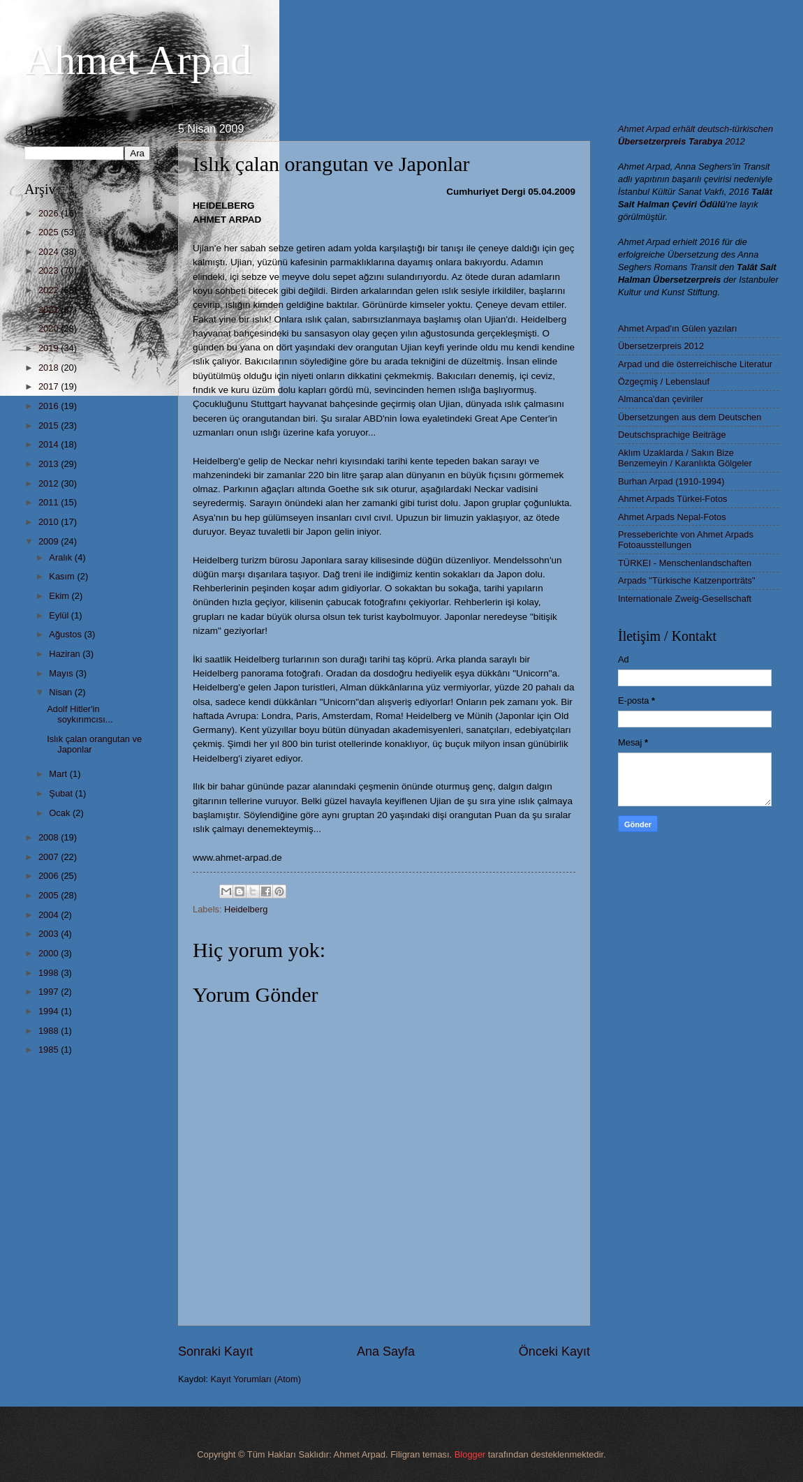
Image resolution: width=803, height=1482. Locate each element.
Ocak (61, 813)
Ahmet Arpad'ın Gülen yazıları (677, 328)
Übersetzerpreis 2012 (661, 346)
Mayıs (62, 673)
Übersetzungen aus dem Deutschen (689, 417)
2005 (49, 895)
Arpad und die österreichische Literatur (695, 364)
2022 (49, 290)
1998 (49, 973)
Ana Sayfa (386, 1351)
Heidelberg (245, 909)
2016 (49, 406)
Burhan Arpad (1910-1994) (671, 481)
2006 (49, 875)
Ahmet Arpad (137, 60)
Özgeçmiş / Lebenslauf (663, 381)
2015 (49, 425)
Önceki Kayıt (554, 1351)
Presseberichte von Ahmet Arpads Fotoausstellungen (685, 539)
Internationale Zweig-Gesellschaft (684, 598)
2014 (49, 444)
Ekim (60, 596)
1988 (49, 1030)
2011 (49, 502)
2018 (49, 367)
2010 (49, 522)
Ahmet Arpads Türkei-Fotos (672, 499)
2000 (49, 953)
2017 (49, 386)
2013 (49, 464)
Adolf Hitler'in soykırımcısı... (79, 714)
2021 (49, 309)
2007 (49, 857)
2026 (49, 213)
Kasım (63, 576)
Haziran (65, 654)
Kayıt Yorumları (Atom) (256, 1379)
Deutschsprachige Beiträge (672, 434)
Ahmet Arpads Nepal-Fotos (672, 517)
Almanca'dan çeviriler (660, 399)
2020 (49, 328)
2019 (49, 348)
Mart (59, 774)
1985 (49, 1049)
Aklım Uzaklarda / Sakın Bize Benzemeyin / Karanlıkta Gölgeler (685, 457)
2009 (49, 541)
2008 (49, 837)
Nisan (62, 692)
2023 (49, 270)
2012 (49, 483)
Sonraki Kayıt (215, 1351)
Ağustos (66, 634)
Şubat (62, 793)
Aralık (62, 557)
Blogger (470, 1454)
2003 (49, 933)
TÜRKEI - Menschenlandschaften (684, 563)
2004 (49, 915)
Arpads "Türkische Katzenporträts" (687, 580)
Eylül (60, 615)
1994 (49, 1011)
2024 (49, 251)
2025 (49, 232)
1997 (49, 991)
